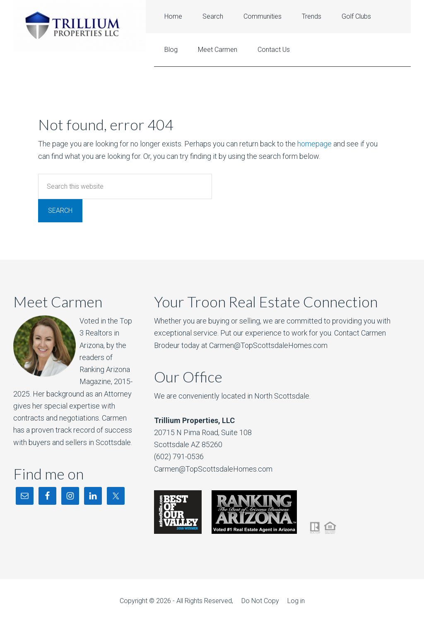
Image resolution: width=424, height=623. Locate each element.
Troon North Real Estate (79, 26)
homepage (314, 143)
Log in (296, 601)
